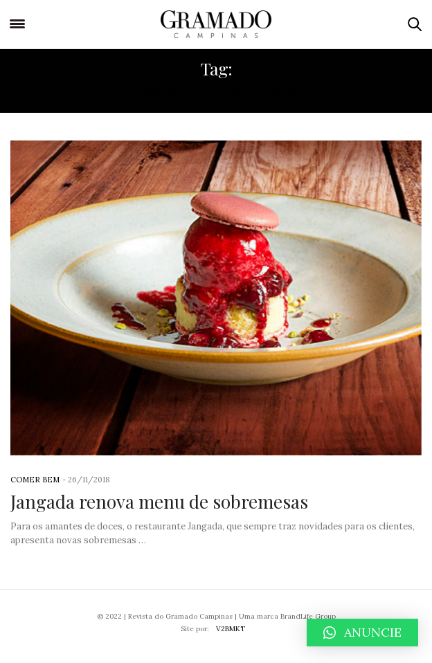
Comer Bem (35, 479)
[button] (362, 632)
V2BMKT (230, 628)
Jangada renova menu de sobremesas (159, 501)
